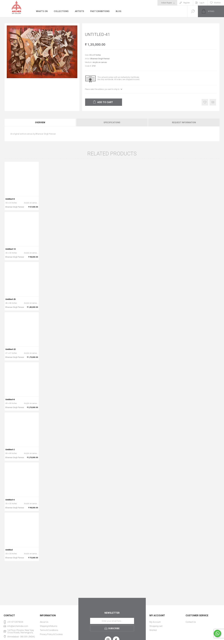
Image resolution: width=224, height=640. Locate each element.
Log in (202, 3)
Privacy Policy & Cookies (51, 634)
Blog (117, 11)
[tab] (40, 122)
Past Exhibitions (99, 11)
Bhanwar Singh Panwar (100, 59)
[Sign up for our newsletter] (112, 621)
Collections (61, 11)
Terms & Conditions (49, 630)
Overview (40, 122)
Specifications (112, 122)
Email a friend (212, 102)
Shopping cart (155, 626)
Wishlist (153, 630)
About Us (44, 622)
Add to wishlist (205, 102)
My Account (155, 622)
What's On (41, 11)
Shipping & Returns (48, 626)
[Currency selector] (167, 3)
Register (186, 3)
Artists (78, 11)
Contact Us (191, 622)
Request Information (184, 122)
